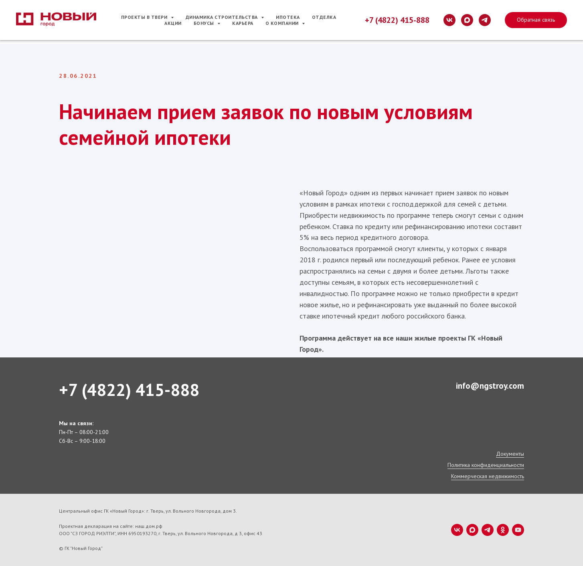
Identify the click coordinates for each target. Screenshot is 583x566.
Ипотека (288, 17)
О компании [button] (282, 23)
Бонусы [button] (205, 23)
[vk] (449, 20)
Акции (173, 23)
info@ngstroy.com (490, 385)
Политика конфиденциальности (485, 465)
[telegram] (485, 20)
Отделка (324, 17)
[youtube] (518, 530)
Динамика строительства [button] (222, 17)
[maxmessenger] (467, 20)
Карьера (242, 23)
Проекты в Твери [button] (145, 17)
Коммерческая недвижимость (487, 476)
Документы (510, 453)
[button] (536, 20)
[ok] (503, 530)
